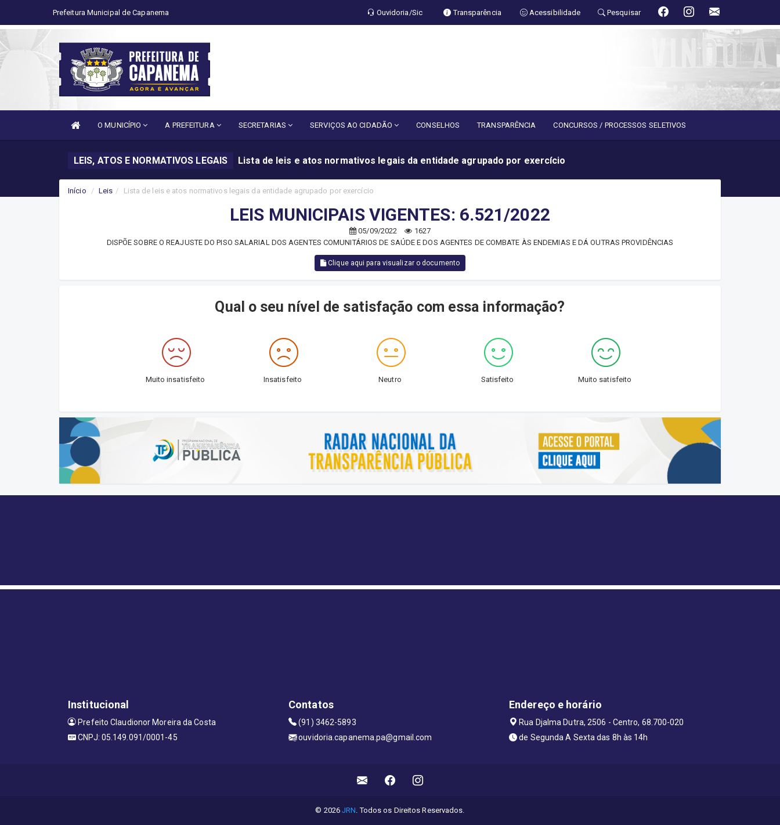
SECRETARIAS (265, 125)
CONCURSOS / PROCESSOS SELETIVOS (619, 125)
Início (77, 190)
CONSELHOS (438, 125)
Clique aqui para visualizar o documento (390, 263)
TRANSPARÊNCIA (506, 125)
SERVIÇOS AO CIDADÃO (354, 125)
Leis (106, 190)
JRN (349, 810)
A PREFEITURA (193, 125)
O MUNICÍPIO (122, 125)
